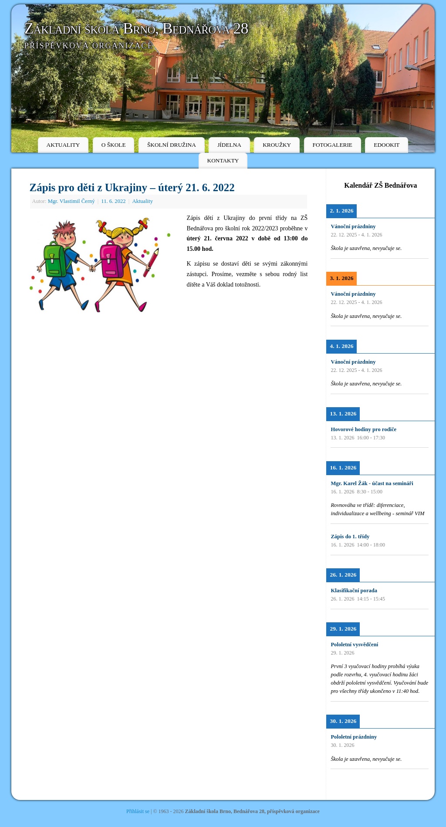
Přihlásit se (137, 811)
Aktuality (142, 201)
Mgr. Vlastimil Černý (71, 201)
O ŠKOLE (113, 145)
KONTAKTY (223, 160)
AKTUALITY (63, 145)
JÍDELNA (229, 145)
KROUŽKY (277, 145)
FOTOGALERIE (332, 145)
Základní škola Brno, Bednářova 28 (136, 28)
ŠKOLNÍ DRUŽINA (171, 145)
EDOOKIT (386, 145)
